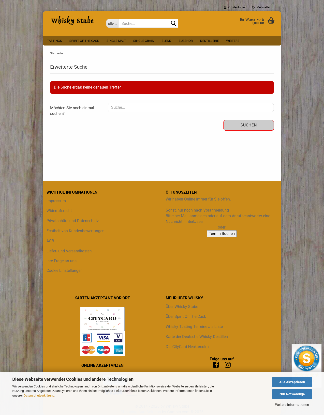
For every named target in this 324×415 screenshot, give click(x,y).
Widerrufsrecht (59, 210)
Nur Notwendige (292, 394)
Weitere (232, 41)
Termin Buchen (222, 233)
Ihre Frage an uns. (61, 261)
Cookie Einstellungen (64, 270)
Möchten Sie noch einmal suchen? (72, 111)
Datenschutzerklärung (39, 395)
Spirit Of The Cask (84, 41)
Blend (166, 41)
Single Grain (143, 41)
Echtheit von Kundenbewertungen (75, 231)
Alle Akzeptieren (292, 382)
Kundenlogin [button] (234, 7)
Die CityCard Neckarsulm (187, 346)
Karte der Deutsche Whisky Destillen (197, 336)
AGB (50, 241)
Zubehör (186, 41)
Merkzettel (261, 7)
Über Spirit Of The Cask (186, 316)
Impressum (56, 201)
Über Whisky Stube (182, 306)
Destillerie (209, 41)
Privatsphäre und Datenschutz (72, 220)
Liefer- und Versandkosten (69, 251)
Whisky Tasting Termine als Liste (194, 326)
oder (221, 227)
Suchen (248, 125)
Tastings (54, 41)
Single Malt (116, 41)
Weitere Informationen (292, 405)
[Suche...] (112, 23)
